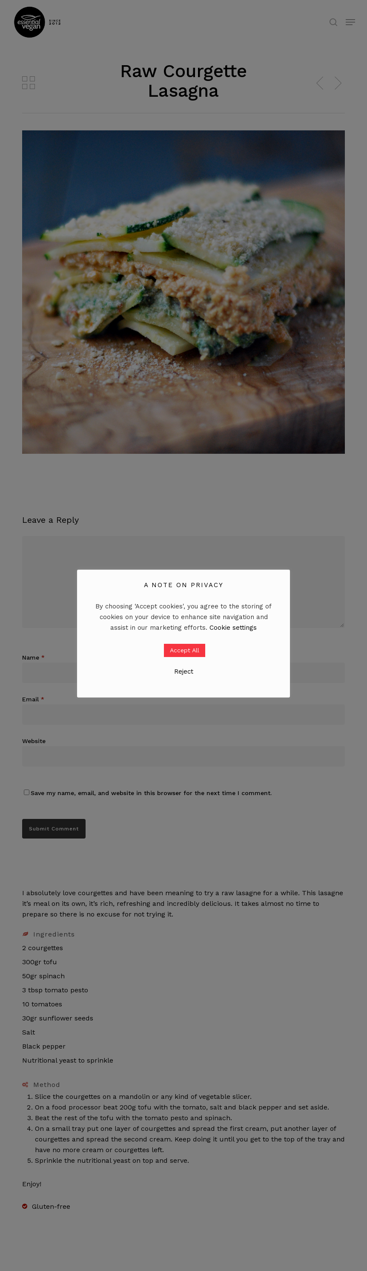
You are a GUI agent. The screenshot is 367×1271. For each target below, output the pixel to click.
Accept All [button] (184, 650)
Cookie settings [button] (233, 627)
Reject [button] (183, 671)
